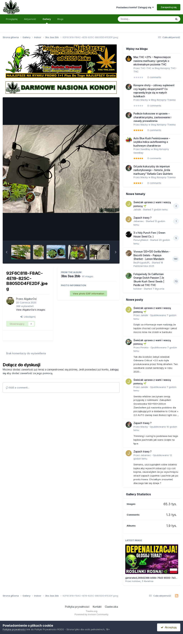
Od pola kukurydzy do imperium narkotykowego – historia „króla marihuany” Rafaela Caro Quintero (153, 170)
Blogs (60, 19)
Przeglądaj (12, 19)
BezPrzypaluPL (141, 262)
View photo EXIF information (88, 293)
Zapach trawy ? (142, 217)
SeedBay (145, 149)
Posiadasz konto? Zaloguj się (135, 7)
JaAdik (137, 209)
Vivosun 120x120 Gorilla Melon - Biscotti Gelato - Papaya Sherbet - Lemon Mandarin (151, 255)
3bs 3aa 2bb (70, 276)
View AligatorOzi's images (30, 309)
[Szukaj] (136, 19)
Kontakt (97, 606)
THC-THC (145, 68)
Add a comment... (17, 387)
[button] (7, 252)
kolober (137, 288)
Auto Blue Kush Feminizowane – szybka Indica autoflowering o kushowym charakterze (151, 142)
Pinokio (144, 347)
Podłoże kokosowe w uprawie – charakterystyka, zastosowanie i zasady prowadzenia (152, 117)
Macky (144, 99)
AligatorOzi (30, 298)
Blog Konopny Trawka (163, 99)
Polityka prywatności (77, 606)
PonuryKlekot (140, 240)
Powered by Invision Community (91, 614)
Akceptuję (169, 627)
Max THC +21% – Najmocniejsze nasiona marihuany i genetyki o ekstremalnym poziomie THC (152, 61)
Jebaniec (138, 221)
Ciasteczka (111, 606)
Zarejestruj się (169, 7)
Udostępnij (28, 316)
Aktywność (30, 19)
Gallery (47, 21)
